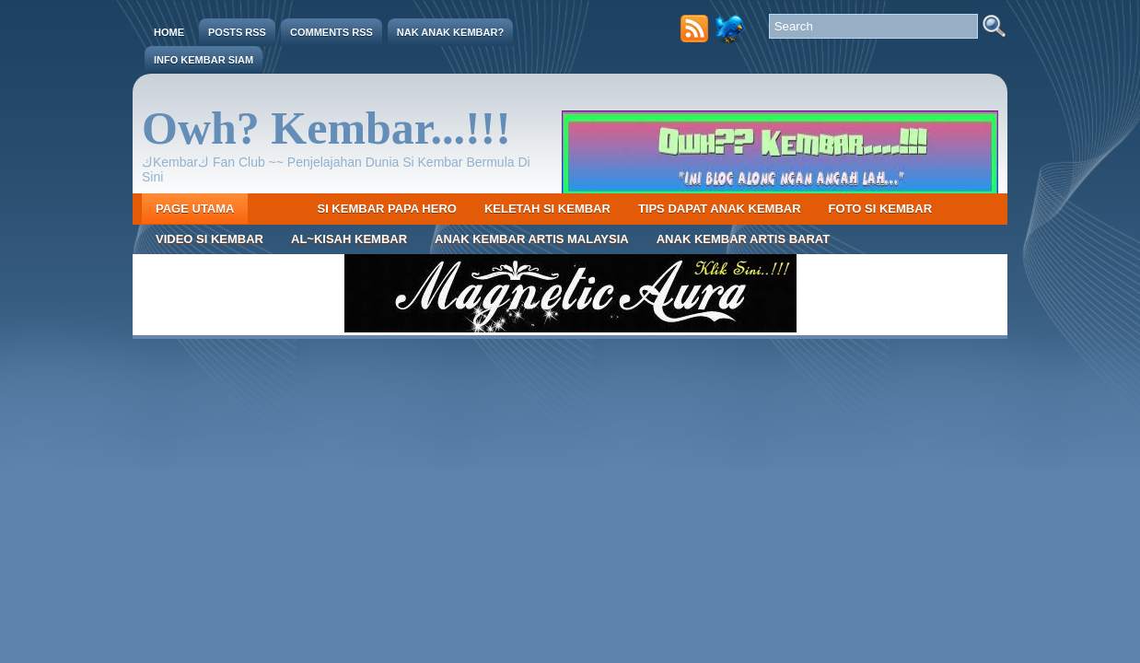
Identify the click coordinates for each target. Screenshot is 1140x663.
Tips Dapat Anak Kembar (719, 208)
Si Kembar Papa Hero (386, 208)
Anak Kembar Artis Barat (744, 239)
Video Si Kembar (209, 239)
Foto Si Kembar (880, 208)
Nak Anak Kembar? (450, 32)
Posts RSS (237, 32)
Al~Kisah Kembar (349, 239)
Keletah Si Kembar (547, 208)
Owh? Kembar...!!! (326, 128)
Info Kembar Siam (203, 59)
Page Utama (195, 208)
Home (169, 32)
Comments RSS (331, 32)
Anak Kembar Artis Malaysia (532, 239)
